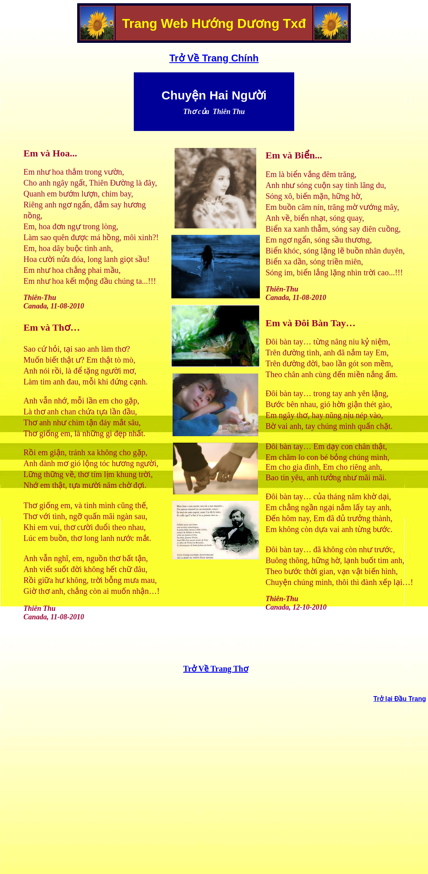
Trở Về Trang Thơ (215, 668)
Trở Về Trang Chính (214, 58)
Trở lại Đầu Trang (399, 698)
